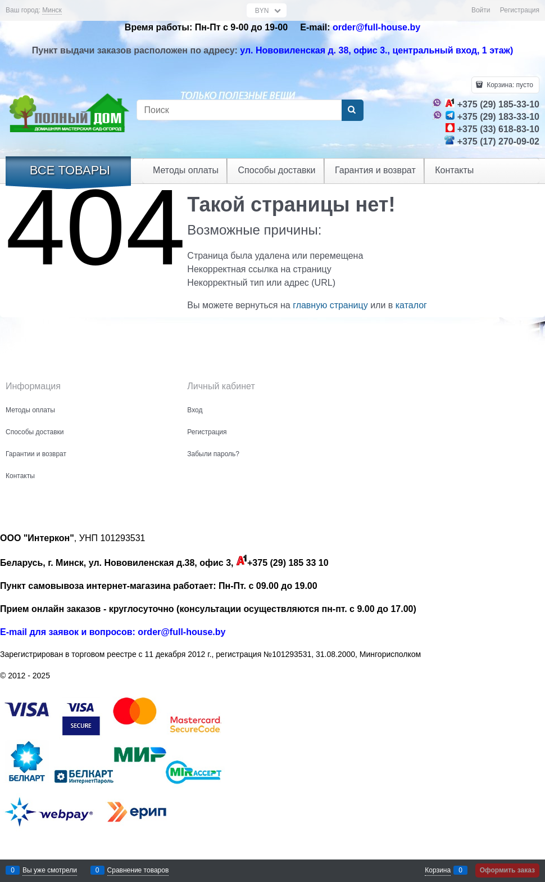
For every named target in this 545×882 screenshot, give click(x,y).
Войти (480, 10)
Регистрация (519, 10)
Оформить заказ (507, 870)
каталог (411, 305)
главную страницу (330, 305)
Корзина (438, 870)
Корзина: (509, 85)
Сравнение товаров (138, 870)
